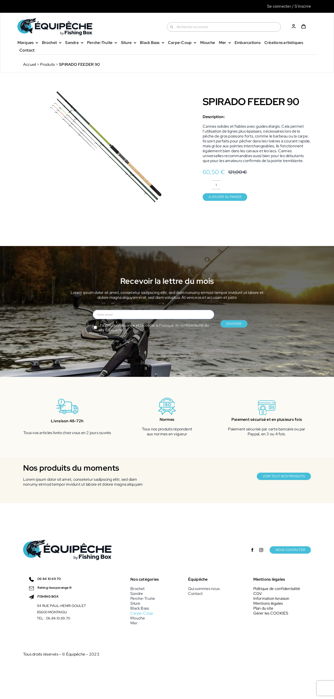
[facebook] (252, 550)
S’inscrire (303, 6)
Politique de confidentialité (181, 325)
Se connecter (279, 6)
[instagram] (261, 550)
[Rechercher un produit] (224, 27)
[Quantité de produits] (216, 184)
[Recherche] (171, 27)
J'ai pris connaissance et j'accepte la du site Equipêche (154, 327)
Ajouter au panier (225, 197)
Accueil (29, 64)
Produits (47, 64)
